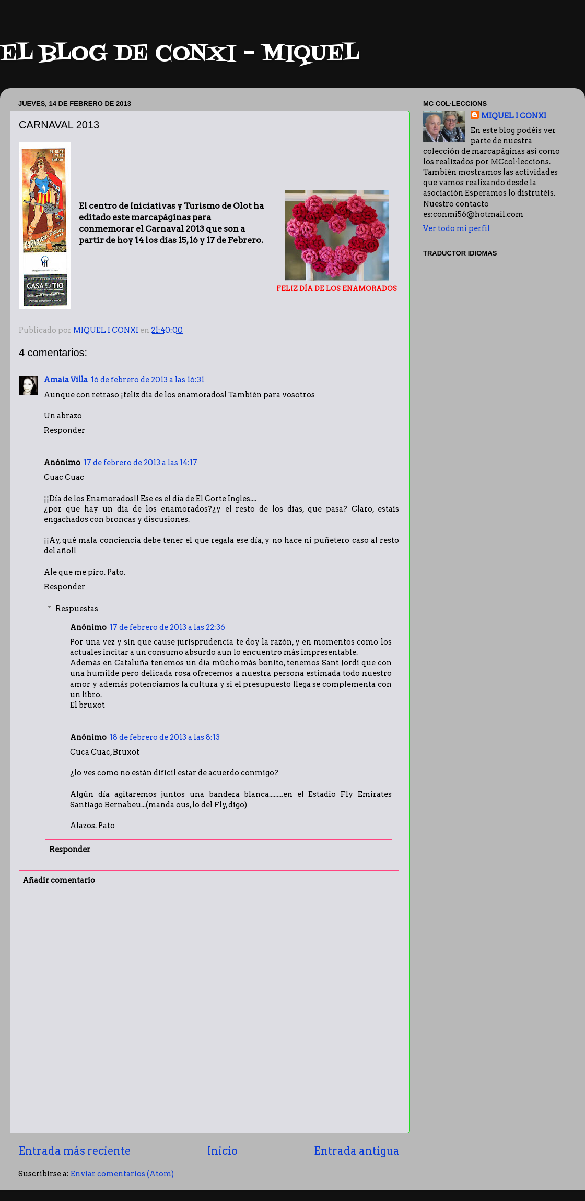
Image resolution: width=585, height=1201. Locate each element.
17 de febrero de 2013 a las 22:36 (167, 627)
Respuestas (76, 608)
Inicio (222, 1151)
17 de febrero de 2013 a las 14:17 (140, 462)
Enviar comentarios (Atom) (122, 1174)
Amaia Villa (66, 379)
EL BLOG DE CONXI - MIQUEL (179, 54)
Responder (64, 430)
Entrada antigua (357, 1151)
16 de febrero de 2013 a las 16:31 (147, 379)
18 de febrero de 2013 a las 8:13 (165, 737)
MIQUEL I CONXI (513, 115)
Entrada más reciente (74, 1151)
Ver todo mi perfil (456, 228)
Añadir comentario (58, 880)
